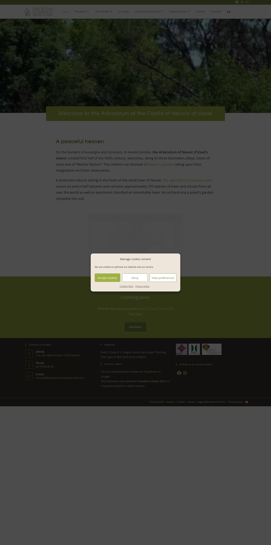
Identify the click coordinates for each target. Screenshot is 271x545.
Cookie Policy (126, 286)
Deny (135, 277)
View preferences (163, 277)
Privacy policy (142, 286)
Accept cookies (107, 277)
